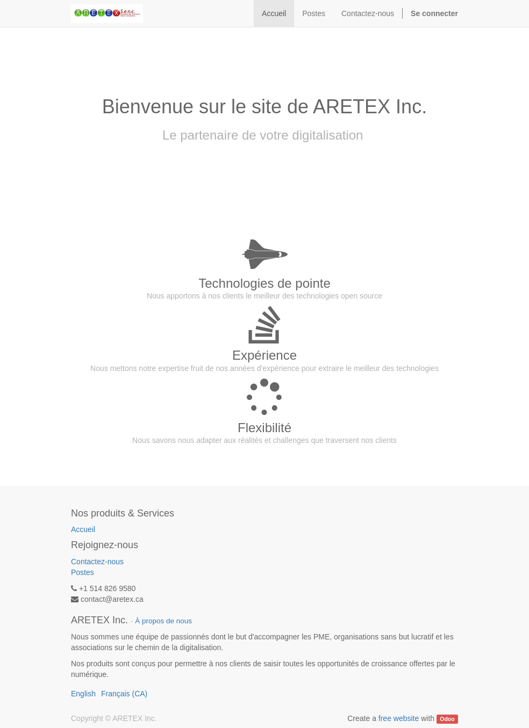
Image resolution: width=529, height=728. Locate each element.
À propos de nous (163, 621)
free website (398, 718)
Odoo (447, 719)
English (83, 693)
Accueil (83, 529)
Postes (82, 572)
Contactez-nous (97, 561)
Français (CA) (124, 693)
